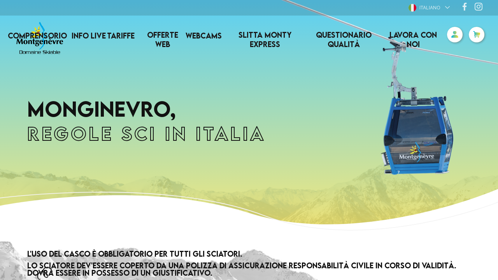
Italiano (424, 8)
